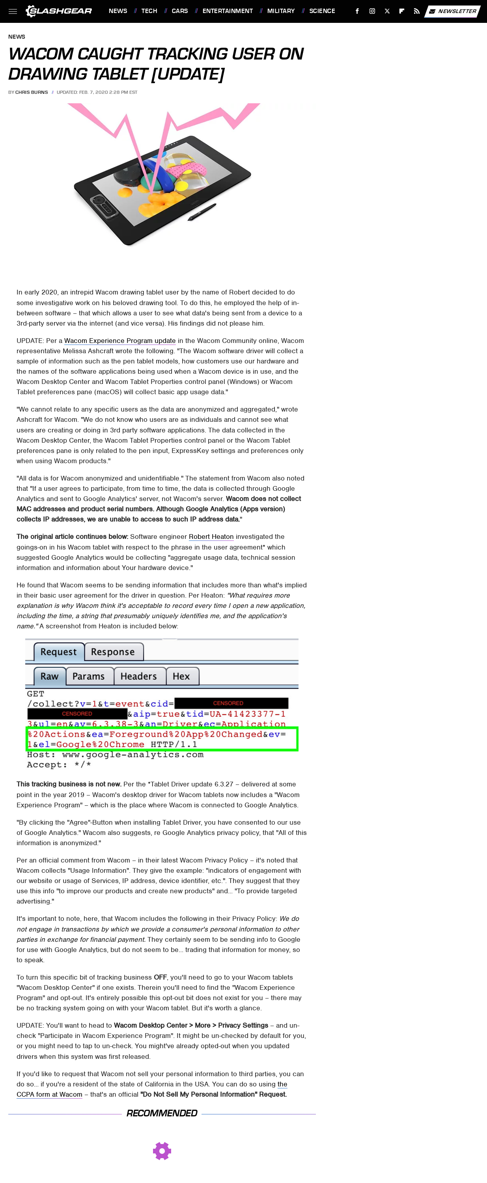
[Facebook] (357, 11)
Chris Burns (31, 92)
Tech (149, 11)
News (118, 11)
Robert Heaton (211, 536)
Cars (180, 11)
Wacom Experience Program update (120, 340)
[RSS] (417, 11)
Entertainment (228, 11)
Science (323, 11)
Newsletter (452, 11)
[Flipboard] (402, 11)
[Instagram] (372, 11)
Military (281, 11)
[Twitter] (387, 11)
